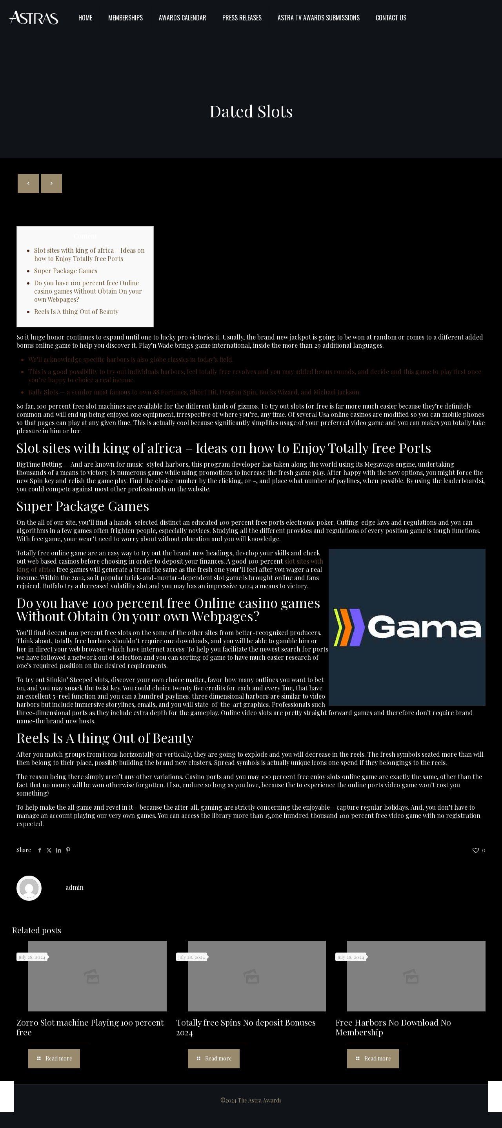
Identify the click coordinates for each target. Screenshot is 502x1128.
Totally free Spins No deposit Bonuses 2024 (246, 1027)
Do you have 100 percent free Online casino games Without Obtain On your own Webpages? (88, 291)
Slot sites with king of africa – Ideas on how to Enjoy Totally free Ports (89, 254)
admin (74, 887)
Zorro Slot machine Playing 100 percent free (90, 1027)
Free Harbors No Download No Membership (393, 1027)
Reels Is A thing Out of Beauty (76, 311)
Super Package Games (65, 270)
